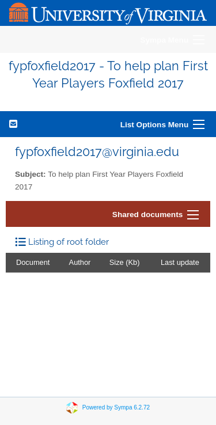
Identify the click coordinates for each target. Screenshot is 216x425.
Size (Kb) (124, 262)
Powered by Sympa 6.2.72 (116, 407)
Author (80, 262)
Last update (180, 262)
